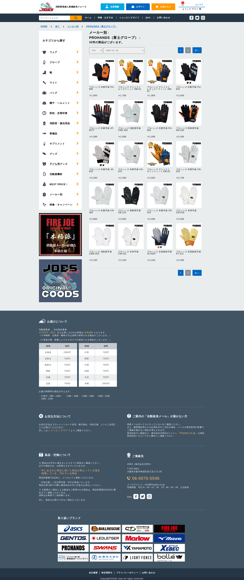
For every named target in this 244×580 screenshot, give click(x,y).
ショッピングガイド (129, 17)
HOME (44, 26)
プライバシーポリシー (127, 573)
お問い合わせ (163, 17)
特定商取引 (107, 573)
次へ (197, 50)
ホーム (88, 17)
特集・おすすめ (105, 17)
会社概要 (93, 573)
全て (57, 26)
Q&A (148, 17)
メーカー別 (72, 26)
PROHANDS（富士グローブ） (101, 26)
